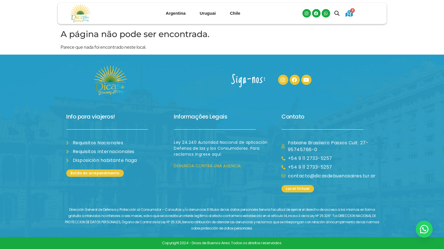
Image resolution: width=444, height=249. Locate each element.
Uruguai (208, 13)
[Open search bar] (337, 13)
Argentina (175, 13)
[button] (424, 229)
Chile (235, 13)
